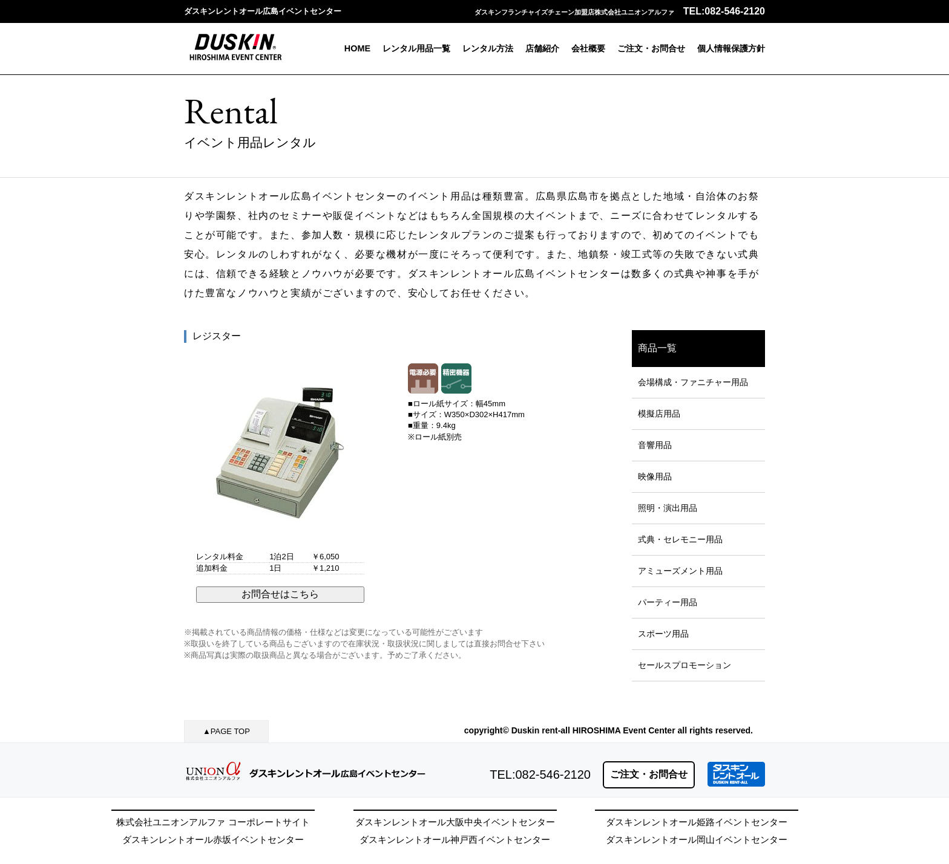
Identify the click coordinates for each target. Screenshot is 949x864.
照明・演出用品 (667, 508)
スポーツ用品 (663, 633)
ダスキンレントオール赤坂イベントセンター (213, 839)
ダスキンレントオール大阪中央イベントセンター (455, 822)
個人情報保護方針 (731, 48)
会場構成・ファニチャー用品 (693, 382)
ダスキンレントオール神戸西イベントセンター (455, 839)
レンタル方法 (487, 48)
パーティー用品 (667, 602)
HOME (357, 48)
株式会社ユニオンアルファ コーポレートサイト (212, 822)
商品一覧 (657, 348)
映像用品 (655, 476)
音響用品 (655, 445)
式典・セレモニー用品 (680, 539)
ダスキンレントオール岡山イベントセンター (696, 839)
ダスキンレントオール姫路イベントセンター (696, 822)
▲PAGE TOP (226, 731)
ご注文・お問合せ (651, 48)
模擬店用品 (659, 413)
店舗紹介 (542, 48)
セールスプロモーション (684, 665)
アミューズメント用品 (680, 571)
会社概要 (588, 48)
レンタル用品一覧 (416, 48)
